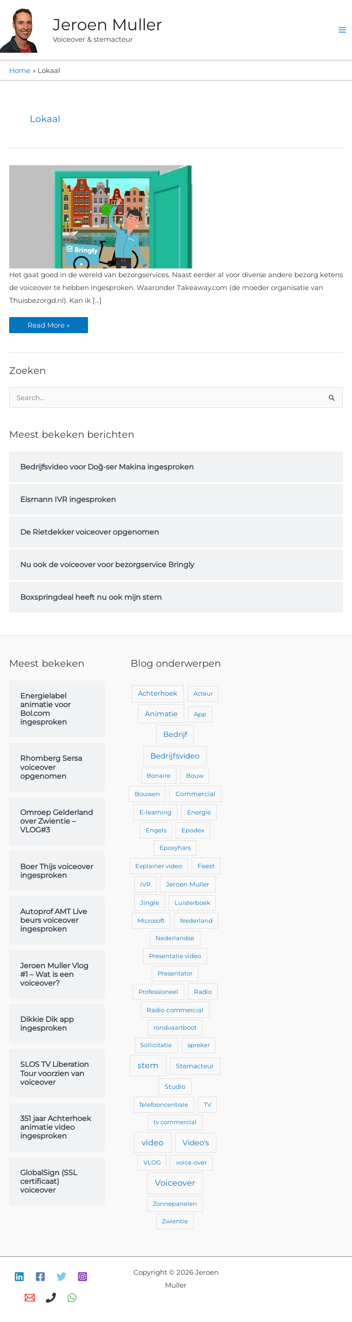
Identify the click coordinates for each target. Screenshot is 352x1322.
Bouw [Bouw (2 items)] (195, 775)
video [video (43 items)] (153, 1142)
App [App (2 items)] (200, 714)
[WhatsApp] (71, 1297)
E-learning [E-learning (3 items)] (155, 812)
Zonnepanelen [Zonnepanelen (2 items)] (175, 1203)
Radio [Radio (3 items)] (203, 991)
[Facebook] (40, 1276)
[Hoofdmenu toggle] (342, 30)
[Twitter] (61, 1276)
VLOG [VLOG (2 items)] (152, 1162)
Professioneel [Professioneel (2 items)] (158, 991)
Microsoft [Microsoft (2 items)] (151, 920)
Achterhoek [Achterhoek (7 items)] (157, 693)
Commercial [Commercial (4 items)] (195, 794)
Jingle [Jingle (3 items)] (149, 902)
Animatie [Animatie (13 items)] (161, 713)
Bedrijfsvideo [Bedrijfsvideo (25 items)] (174, 755)
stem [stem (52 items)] (148, 1065)
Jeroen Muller (107, 24)
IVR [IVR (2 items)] (145, 884)
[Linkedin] (19, 1276)
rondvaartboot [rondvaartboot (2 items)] (175, 1027)
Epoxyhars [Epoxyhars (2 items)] (175, 847)
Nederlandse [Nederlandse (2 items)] (174, 938)
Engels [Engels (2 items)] (156, 830)
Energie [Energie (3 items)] (199, 812)
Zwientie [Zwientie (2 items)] (175, 1221)
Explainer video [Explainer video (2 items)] (158, 866)
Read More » (50, 323)
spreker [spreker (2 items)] (198, 1045)
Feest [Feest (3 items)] (206, 866)
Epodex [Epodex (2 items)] (193, 830)
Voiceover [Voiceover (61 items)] (175, 1183)
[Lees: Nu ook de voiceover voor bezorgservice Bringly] (100, 216)
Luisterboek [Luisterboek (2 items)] (192, 902)
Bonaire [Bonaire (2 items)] (158, 775)
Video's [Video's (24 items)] (195, 1142)
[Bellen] (50, 1297)
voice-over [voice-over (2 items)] (191, 1162)
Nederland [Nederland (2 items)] (196, 920)
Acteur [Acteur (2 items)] (203, 693)
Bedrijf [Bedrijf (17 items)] (175, 734)
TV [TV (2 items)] (207, 1104)
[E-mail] (29, 1297)
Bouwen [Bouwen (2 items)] (147, 794)
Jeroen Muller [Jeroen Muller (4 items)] (187, 884)
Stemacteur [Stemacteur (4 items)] (195, 1066)
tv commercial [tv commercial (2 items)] (175, 1122)
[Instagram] (82, 1276)
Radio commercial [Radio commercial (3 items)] (175, 1010)
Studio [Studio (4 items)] (175, 1086)
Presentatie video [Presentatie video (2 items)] (175, 955)
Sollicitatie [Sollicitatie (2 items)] (156, 1045)
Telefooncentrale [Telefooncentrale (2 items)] (163, 1104)
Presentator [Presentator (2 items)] (175, 973)
